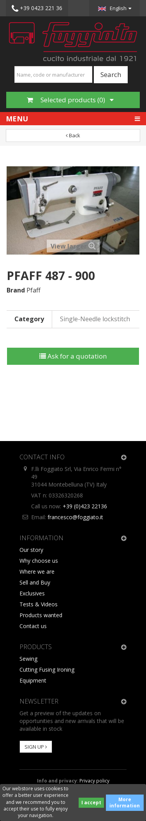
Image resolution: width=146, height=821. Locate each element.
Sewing (28, 658)
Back (73, 135)
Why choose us (38, 560)
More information (124, 802)
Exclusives (32, 593)
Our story (31, 549)
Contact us (33, 626)
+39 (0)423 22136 (85, 506)
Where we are (37, 571)
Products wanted (40, 615)
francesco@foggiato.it (75, 517)
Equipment (32, 680)
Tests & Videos (38, 604)
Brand (16, 290)
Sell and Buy (34, 582)
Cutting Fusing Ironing (46, 669)
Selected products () (70, 99)
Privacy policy (94, 780)
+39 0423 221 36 (37, 8)
